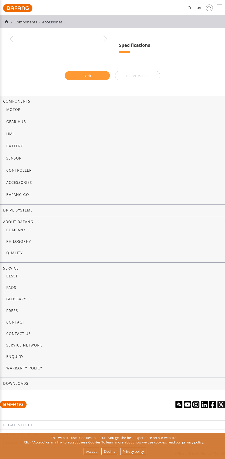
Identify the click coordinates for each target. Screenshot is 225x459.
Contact (15, 322)
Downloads (15, 383)
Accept (91, 451)
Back (87, 75)
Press (12, 310)
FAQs (11, 287)
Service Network (24, 345)
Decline (110, 451)
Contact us (18, 333)
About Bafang (18, 222)
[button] (105, 39)
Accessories (53, 22)
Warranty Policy (24, 368)
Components (16, 101)
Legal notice (18, 425)
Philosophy (18, 241)
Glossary (16, 299)
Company (15, 230)
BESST (12, 276)
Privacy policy (133, 451)
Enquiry (15, 356)
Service (11, 268)
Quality (14, 253)
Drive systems (18, 210)
